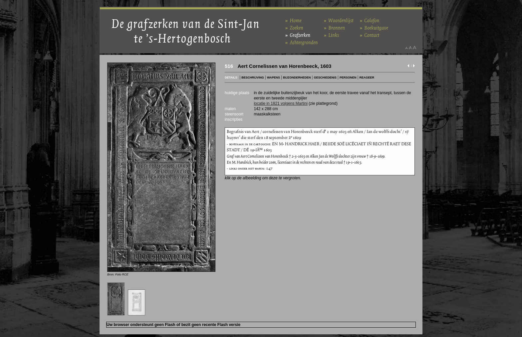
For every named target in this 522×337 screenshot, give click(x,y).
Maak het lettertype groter (414, 47)
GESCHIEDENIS (325, 77)
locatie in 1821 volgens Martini (280, 103)
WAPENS (273, 77)
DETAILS (231, 77)
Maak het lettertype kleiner (406, 47)
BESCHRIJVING (252, 77)
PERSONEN (348, 77)
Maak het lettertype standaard (410, 47)
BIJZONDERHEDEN (297, 77)
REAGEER (367, 77)
